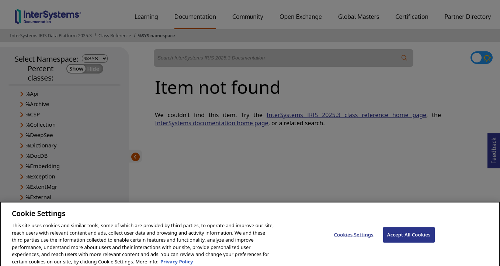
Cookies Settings (354, 238)
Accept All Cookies (409, 238)
